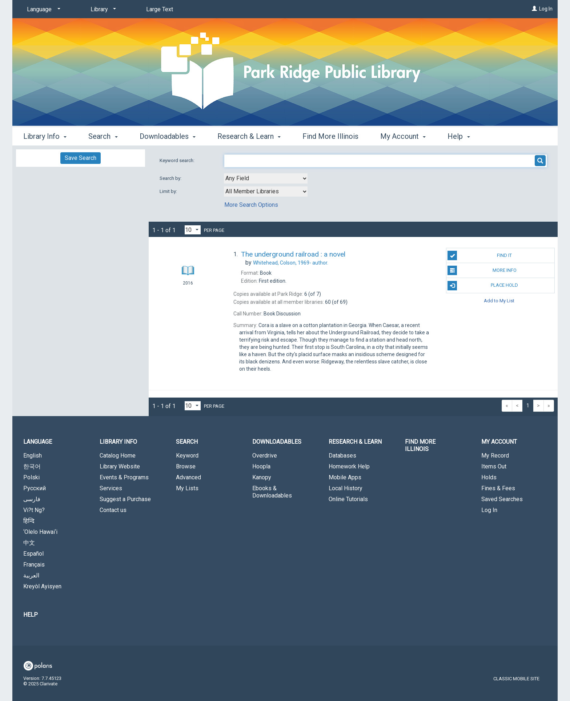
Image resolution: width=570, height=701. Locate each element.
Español (33, 553)
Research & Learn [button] (249, 136)
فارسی (31, 499)
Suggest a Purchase (125, 499)
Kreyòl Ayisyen (42, 586)
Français (34, 564)
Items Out (493, 466)
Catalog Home (118, 455)
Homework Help (349, 466)
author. (290, 263)
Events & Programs (124, 477)
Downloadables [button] (168, 136)
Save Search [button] (80, 157)
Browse (186, 466)
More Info (481, 270)
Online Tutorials (348, 499)
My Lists (187, 488)
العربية (31, 575)
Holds (489, 477)
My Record (495, 455)
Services (111, 488)
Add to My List (499, 300)
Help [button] (458, 136)
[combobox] (266, 178)
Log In (546, 9)
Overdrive (264, 455)
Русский (34, 488)
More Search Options (251, 204)
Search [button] (102, 136)
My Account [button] (403, 136)
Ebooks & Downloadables (272, 492)
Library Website (120, 466)
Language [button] (37, 441)
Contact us (113, 510)
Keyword (187, 455)
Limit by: (169, 191)
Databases (342, 455)
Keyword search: (178, 160)
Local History (345, 488)
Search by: (171, 178)
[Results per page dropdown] (193, 229)
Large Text (159, 9)
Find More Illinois (330, 136)
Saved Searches (502, 499)
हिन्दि (29, 520)
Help (30, 614)
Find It (479, 255)
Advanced (188, 477)
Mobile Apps (345, 477)
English (32, 455)
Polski (31, 477)
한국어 (32, 466)
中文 (29, 542)
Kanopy (261, 477)
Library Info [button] (45, 136)
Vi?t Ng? (34, 510)
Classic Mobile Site (516, 678)
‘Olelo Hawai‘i (40, 531)
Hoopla (261, 466)
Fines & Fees (498, 488)
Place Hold (482, 285)
